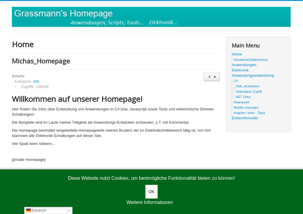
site (36, 81)
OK (151, 191)
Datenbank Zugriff (249, 91)
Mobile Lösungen (246, 107)
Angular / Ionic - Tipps (249, 113)
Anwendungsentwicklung (253, 75)
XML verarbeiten (248, 86)
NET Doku (243, 97)
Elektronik (240, 70)
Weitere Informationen (149, 202)
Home (237, 54)
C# (236, 81)
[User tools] (212, 77)
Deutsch (36, 210)
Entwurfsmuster (245, 118)
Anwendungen (244, 65)
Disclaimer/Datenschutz (251, 59)
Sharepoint (241, 102)
